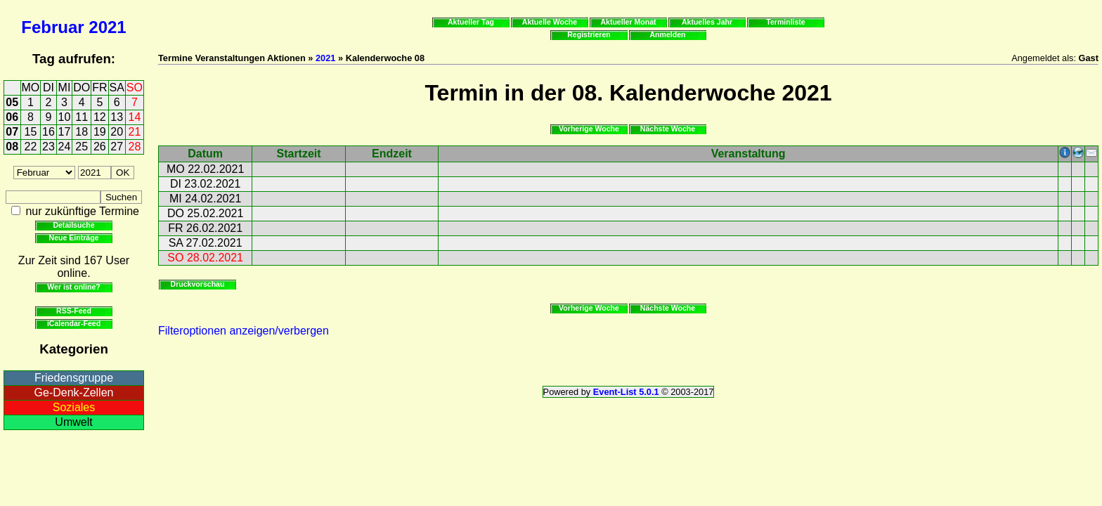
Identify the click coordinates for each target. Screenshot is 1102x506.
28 (135, 147)
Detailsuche (73, 225)
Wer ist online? (73, 287)
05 (12, 102)
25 (81, 147)
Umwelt (73, 422)
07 (12, 132)
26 (99, 147)
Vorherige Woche (589, 128)
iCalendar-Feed (74, 323)
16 (48, 132)
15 (31, 132)
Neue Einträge (74, 237)
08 (12, 147)
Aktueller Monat (628, 22)
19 (99, 132)
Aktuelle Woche (549, 22)
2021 (107, 27)
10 (64, 117)
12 (99, 117)
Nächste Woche (667, 128)
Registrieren (589, 34)
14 (135, 117)
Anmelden (668, 34)
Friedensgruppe (73, 378)
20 (116, 132)
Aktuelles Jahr (707, 22)
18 (81, 132)
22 (31, 147)
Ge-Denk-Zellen (74, 392)
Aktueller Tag (471, 22)
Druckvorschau (198, 284)
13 (116, 117)
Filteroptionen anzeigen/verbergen (243, 331)
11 (81, 117)
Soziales (74, 407)
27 (116, 147)
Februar (52, 27)
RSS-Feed (73, 310)
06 (12, 117)
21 (135, 132)
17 (64, 132)
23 (48, 147)
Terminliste (785, 22)
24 (64, 147)
